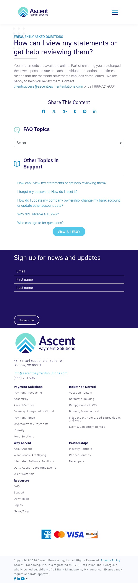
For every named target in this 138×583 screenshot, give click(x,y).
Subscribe (26, 320)
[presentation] (47, 300)
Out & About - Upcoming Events (35, 467)
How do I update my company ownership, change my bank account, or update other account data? (68, 203)
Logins (18, 505)
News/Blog (21, 511)
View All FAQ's (69, 231)
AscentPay (21, 399)
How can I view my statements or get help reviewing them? (61, 183)
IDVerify (19, 430)
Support (19, 492)
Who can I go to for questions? (40, 222)
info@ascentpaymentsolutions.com (41, 373)
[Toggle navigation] (115, 12)
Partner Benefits (80, 455)
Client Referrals (24, 474)
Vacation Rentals (80, 392)
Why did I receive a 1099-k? (38, 214)
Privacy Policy (110, 560)
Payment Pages (24, 418)
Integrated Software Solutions (34, 461)
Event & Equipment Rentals (87, 427)
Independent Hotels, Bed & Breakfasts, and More (95, 419)
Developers (76, 461)
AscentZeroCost (25, 405)
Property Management (84, 411)
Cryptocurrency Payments (31, 424)
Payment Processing (28, 392)
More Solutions (24, 436)
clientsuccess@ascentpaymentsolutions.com (48, 86)
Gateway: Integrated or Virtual (34, 411)
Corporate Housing (81, 399)
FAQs (17, 486)
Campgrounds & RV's (83, 405)
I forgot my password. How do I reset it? (47, 191)
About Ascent (23, 449)
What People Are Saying (30, 455)
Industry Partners (80, 449)
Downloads (21, 499)
